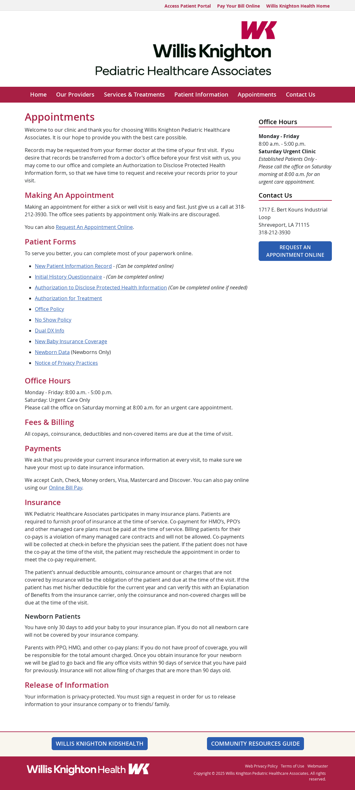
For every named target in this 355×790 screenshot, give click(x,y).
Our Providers (75, 94)
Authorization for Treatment (68, 298)
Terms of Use (292, 765)
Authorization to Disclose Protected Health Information (101, 287)
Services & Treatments (134, 94)
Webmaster (317, 765)
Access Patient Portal (188, 6)
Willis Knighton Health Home (298, 6)
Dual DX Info (49, 330)
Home (38, 94)
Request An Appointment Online (94, 227)
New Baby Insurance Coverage (71, 341)
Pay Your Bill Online (238, 6)
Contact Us (300, 94)
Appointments (257, 94)
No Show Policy (53, 319)
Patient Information (201, 94)
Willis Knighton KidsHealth (100, 743)
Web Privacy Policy (261, 765)
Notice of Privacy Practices (66, 362)
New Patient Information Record (73, 265)
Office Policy (49, 309)
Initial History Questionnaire (68, 276)
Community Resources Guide (255, 743)
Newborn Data (52, 352)
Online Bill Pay (65, 487)
